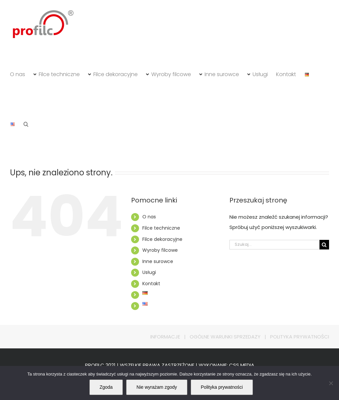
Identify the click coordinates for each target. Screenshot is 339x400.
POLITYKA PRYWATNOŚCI (299, 336)
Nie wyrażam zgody (156, 387)
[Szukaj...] (274, 244)
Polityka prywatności (222, 387)
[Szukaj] (324, 244)
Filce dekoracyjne (162, 239)
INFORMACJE (165, 336)
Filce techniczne (161, 228)
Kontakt (151, 283)
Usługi (149, 272)
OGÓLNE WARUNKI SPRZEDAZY (225, 336)
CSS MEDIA (241, 365)
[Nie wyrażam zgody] (330, 383)
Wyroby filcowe (160, 250)
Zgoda (106, 387)
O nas (149, 216)
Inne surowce (157, 261)
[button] (26, 124)
